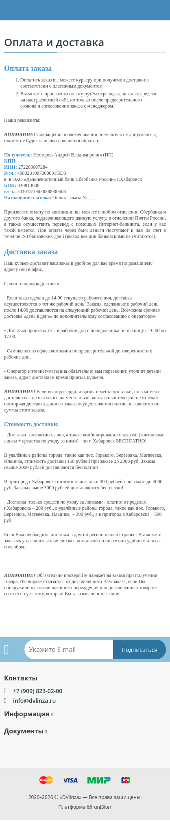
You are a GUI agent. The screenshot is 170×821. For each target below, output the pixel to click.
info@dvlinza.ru (34, 700)
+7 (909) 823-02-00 (37, 691)
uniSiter (102, 806)
